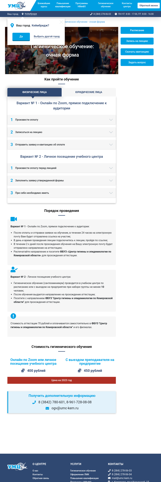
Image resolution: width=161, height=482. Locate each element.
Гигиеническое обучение (105, 5)
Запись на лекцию (137, 41)
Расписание (137, 30)
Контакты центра (127, 5)
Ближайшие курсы (44, 5)
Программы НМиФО (81, 5)
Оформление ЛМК (79, 474)
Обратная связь (41, 478)
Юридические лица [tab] (88, 92)
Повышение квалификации (62, 5)
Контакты (38, 474)
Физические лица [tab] (34, 92)
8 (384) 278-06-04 (122, 474)
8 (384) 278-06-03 (102, 14)
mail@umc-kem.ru (122, 478)
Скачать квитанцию (137, 51)
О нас (35, 470)
